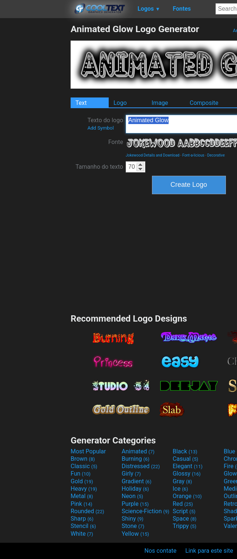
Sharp (82, 518)
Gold (82, 481)
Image (160, 102)
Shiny (132, 518)
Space (184, 518)
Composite (204, 102)
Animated (138, 451)
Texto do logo (105, 124)
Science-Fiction (145, 511)
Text (81, 102)
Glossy (187, 473)
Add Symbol (100, 128)
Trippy (184, 525)
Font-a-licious (193, 155)
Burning (135, 458)
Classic (84, 466)
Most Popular (88, 451)
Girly (131, 473)
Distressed (141, 466)
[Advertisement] (35, 134)
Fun (81, 473)
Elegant (188, 466)
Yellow (135, 533)
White (82, 533)
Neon (132, 496)
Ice (180, 488)
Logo (120, 102)
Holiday (135, 488)
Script (184, 511)
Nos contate (161, 550)
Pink (81, 503)
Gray (182, 481)
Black (185, 451)
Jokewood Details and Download (152, 155)
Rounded (87, 511)
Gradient (136, 481)
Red (183, 503)
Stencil (83, 525)
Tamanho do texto (99, 166)
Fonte (115, 141)
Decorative (215, 155)
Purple (135, 503)
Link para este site (209, 550)
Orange (187, 496)
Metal (82, 496)
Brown (83, 458)
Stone (133, 525)
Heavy (84, 488)
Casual (185, 458)
